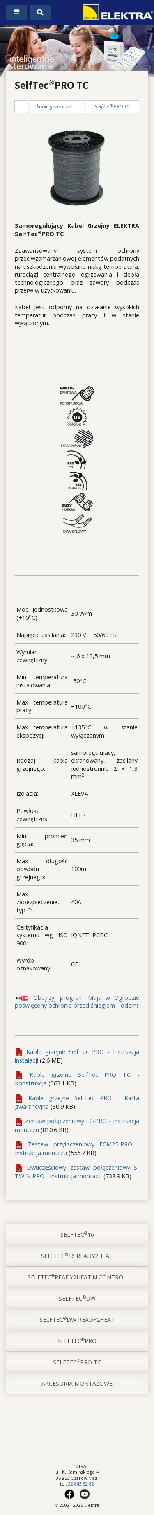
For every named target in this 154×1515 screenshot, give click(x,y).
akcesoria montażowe (77, 1383)
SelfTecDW (77, 1298)
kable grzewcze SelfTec (57, 106)
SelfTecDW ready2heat (77, 1319)
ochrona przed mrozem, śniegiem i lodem (23, 106)
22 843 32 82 (81, 1484)
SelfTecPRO (77, 1341)
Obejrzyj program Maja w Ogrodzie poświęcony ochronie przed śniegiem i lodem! (77, 1001)
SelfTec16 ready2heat (77, 1256)
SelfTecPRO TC (112, 106)
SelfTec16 (77, 1234)
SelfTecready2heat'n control (77, 1277)
